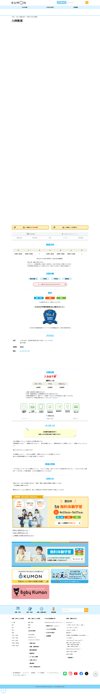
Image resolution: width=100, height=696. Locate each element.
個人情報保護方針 (17, 674)
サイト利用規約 (41, 674)
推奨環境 (33, 674)
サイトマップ (26, 674)
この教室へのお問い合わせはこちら (23, 537)
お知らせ (75, 420)
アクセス (65, 238)
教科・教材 (30, 614)
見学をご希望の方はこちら (20, 532)
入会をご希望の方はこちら (20, 534)
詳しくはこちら (76, 560)
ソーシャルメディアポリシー (53, 674)
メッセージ (24, 420)
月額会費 (80, 238)
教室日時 (19, 238)
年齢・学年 (18, 614)
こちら (55, 399)
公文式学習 (24, 7)
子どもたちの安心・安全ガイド (19, 676)
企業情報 (75, 7)
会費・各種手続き (41, 614)
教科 (50, 238)
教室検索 (53, 614)
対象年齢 (34, 238)
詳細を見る (51, 417)
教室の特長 (50, 420)
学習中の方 (62, 2)
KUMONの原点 (50, 7)
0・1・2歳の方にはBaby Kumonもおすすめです (49, 285)
